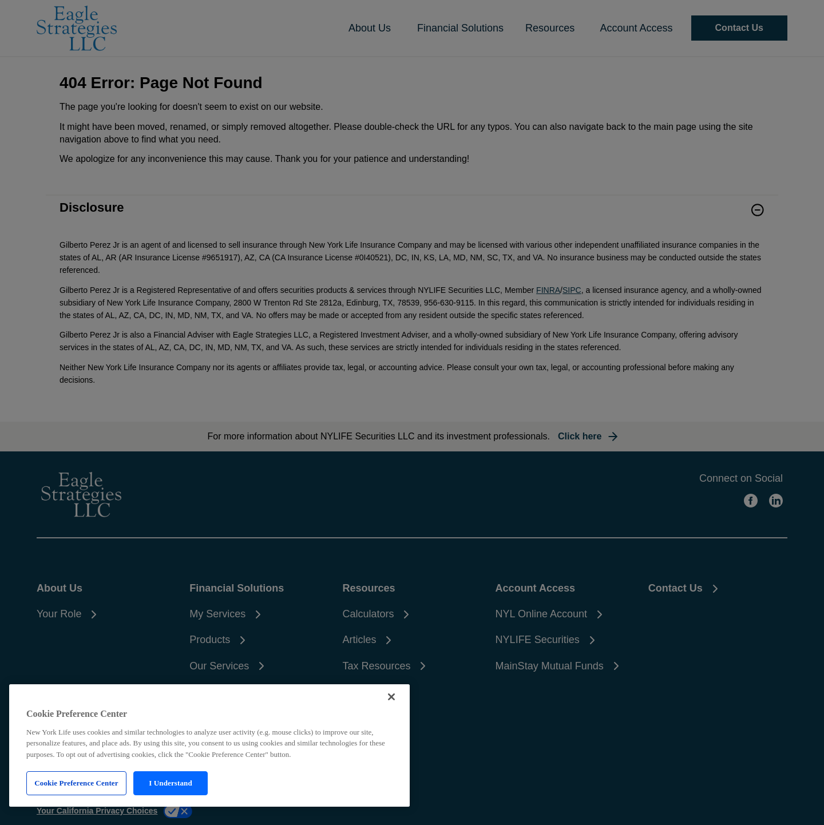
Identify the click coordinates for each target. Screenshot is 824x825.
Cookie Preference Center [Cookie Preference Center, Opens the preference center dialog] (76, 783)
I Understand (170, 783)
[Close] (391, 696)
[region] (209, 745)
